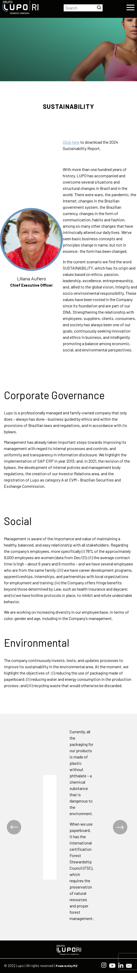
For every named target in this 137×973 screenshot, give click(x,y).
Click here (71, 142)
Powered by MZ (67, 965)
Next (120, 827)
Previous (14, 827)
